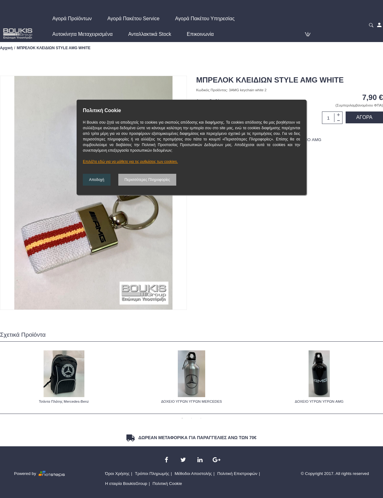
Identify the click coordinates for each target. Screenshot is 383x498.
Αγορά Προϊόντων (72, 18)
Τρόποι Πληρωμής (152, 473)
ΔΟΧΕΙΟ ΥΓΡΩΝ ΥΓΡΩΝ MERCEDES (191, 401)
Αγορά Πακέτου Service (133, 18)
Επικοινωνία (200, 34)
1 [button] (182, 418)
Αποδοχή (96, 180)
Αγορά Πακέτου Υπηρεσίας (204, 18)
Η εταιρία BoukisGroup (126, 483)
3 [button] (201, 418)
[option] (64, 377)
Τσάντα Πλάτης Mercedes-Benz (64, 401)
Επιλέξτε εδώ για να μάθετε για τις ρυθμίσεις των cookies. (130, 161)
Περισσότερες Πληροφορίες (147, 180)
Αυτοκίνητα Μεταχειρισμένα (82, 34)
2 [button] (191, 418)
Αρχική (6, 48)
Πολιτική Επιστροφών (237, 473)
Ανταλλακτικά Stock (149, 34)
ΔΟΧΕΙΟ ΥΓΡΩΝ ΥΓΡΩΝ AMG (319, 401)
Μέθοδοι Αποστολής (193, 473)
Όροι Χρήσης (117, 473)
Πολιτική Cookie (167, 483)
